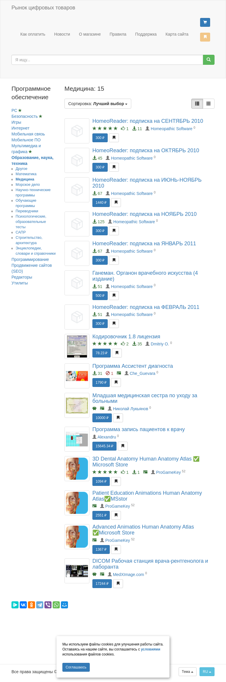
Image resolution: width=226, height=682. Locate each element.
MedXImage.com (128, 574)
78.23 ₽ (101, 353)
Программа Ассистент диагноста (132, 366)
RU (207, 672)
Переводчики (27, 211)
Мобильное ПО (26, 140)
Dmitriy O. (160, 344)
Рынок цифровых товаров (43, 8)
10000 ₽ (102, 418)
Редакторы (21, 277)
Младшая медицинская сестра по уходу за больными (144, 398)
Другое (21, 169)
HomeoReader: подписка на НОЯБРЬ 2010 (144, 214)
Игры (16, 122)
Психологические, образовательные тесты (31, 221)
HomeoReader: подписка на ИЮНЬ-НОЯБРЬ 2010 (147, 183)
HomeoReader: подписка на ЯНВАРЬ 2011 (144, 243)
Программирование (30, 259)
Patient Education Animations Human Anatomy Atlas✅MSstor (147, 496)
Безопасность (25, 116)
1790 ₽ (101, 382)
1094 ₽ (101, 481)
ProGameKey (168, 472)
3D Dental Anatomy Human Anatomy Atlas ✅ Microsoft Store (146, 462)
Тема (188, 672)
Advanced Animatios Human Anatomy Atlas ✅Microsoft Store (143, 530)
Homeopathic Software (171, 128)
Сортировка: (97, 103)
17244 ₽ (102, 584)
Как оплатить (32, 34)
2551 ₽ (101, 515)
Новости (62, 34)
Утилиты (19, 283)
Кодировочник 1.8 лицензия (126, 337)
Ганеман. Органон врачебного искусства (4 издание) (145, 276)
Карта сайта (176, 34)
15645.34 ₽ (104, 446)
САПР (21, 232)
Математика (26, 174)
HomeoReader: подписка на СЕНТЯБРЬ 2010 (147, 121)
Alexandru (106, 437)
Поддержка (146, 34)
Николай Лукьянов (130, 408)
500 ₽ (100, 296)
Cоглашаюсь (76, 667)
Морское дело (28, 185)
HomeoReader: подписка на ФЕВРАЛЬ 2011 (146, 307)
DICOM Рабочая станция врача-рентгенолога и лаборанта (150, 564)
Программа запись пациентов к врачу (138, 429)
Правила (118, 34)
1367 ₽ (101, 549)
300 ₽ (100, 138)
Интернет (20, 128)
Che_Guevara (142, 373)
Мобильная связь (28, 134)
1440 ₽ (101, 203)
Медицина (25, 179)
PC (14, 110)
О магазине (90, 34)
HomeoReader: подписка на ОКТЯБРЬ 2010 (145, 150)
